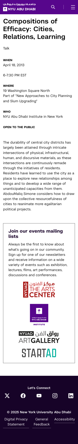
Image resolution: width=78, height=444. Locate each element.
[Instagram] (55, 396)
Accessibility (64, 419)
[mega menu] (72, 7)
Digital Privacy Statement (16, 421)
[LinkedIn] (71, 396)
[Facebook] (23, 396)
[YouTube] (39, 396)
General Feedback (42, 421)
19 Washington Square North (26, 90)
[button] (53, 7)
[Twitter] (7, 396)
